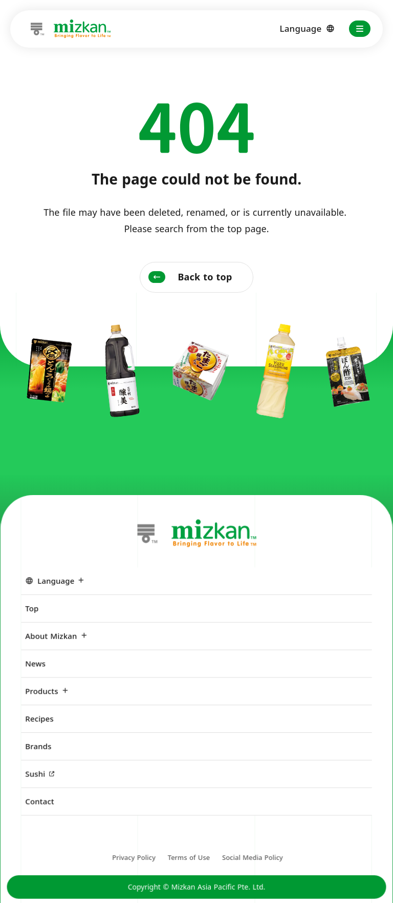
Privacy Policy (134, 861)
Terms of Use (189, 861)
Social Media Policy (252, 861)
